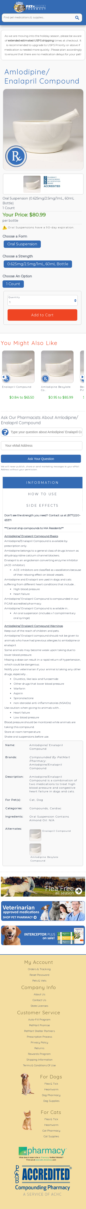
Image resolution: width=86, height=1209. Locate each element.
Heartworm (51, 1089)
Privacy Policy (39, 1042)
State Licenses (39, 1005)
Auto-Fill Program (39, 1019)
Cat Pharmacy (51, 1130)
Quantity (14, 297)
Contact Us (39, 1000)
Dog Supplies (51, 1100)
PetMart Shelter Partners (39, 1031)
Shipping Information (39, 1059)
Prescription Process (39, 1036)
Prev (4, 376)
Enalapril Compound (56, 830)
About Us (39, 994)
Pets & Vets (39, 980)
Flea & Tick (51, 1083)
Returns (39, 1048)
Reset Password (39, 974)
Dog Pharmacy (51, 1095)
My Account (38, 962)
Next (82, 376)
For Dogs (51, 1077)
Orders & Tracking (39, 969)
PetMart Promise (39, 1025)
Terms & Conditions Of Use (39, 1065)
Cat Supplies (51, 1136)
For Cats (51, 1112)
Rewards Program (39, 1054)
